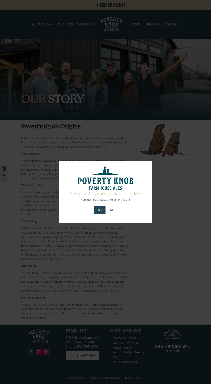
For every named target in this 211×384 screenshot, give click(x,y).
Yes (100, 209)
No (112, 209)
